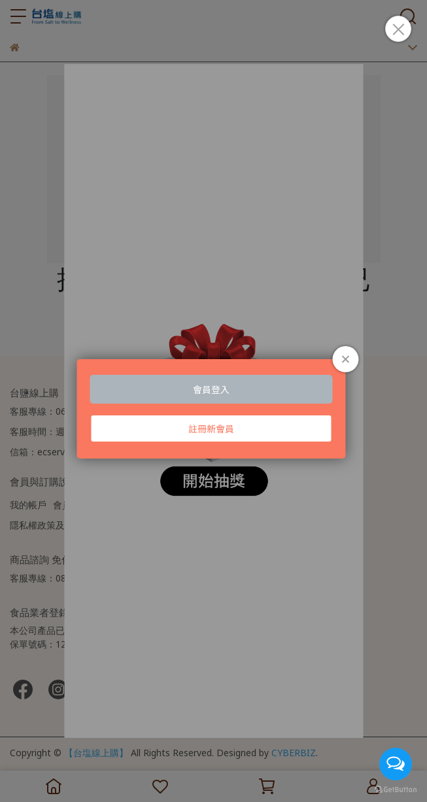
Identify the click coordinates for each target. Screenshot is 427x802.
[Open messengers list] (395, 764)
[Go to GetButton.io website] (396, 789)
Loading (213, 409)
